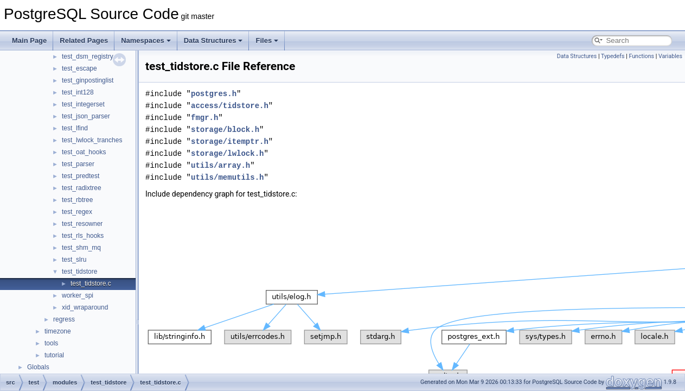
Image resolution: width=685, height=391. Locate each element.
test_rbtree (77, 200)
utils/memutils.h (227, 177)
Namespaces (146, 40)
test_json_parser (86, 116)
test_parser (78, 164)
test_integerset (83, 104)
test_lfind (75, 128)
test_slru (74, 259)
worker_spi (77, 295)
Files (266, 40)
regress (64, 319)
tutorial (54, 355)
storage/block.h (225, 129)
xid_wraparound (85, 307)
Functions (641, 56)
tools (51, 343)
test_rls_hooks (83, 235)
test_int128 (78, 92)
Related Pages (84, 40)
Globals (38, 367)
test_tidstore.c (91, 283)
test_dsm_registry (87, 56)
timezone (57, 331)
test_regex (77, 212)
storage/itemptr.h (229, 141)
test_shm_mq (81, 247)
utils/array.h (220, 165)
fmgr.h (204, 117)
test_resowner (82, 224)
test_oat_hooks (84, 152)
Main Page (29, 40)
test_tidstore (79, 271)
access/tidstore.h (229, 105)
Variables (670, 56)
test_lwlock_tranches (92, 140)
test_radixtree (81, 188)
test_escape (79, 68)
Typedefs (613, 56)
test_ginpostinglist (87, 80)
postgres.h (213, 94)
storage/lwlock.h (227, 153)
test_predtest (80, 176)
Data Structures (213, 40)
